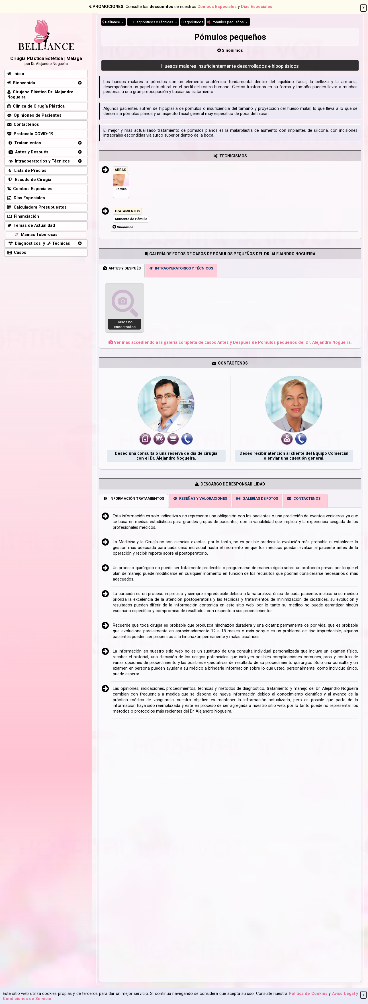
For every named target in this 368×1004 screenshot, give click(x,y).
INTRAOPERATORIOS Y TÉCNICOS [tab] (181, 268)
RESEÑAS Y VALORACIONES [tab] (200, 498)
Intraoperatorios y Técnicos (38, 161)
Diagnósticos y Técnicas (151, 22)
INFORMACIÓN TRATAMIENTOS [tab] (133, 498)
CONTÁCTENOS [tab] (303, 498)
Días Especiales (256, 6)
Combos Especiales (217, 6)
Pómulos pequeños (226, 22)
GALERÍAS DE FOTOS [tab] (257, 498)
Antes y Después (27, 152)
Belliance (111, 22)
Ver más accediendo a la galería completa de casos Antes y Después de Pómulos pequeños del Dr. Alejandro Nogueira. (230, 342)
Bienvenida (21, 83)
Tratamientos (24, 143)
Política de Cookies (308, 993)
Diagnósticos (192, 22)
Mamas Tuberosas (35, 234)
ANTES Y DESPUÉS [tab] (122, 268)
